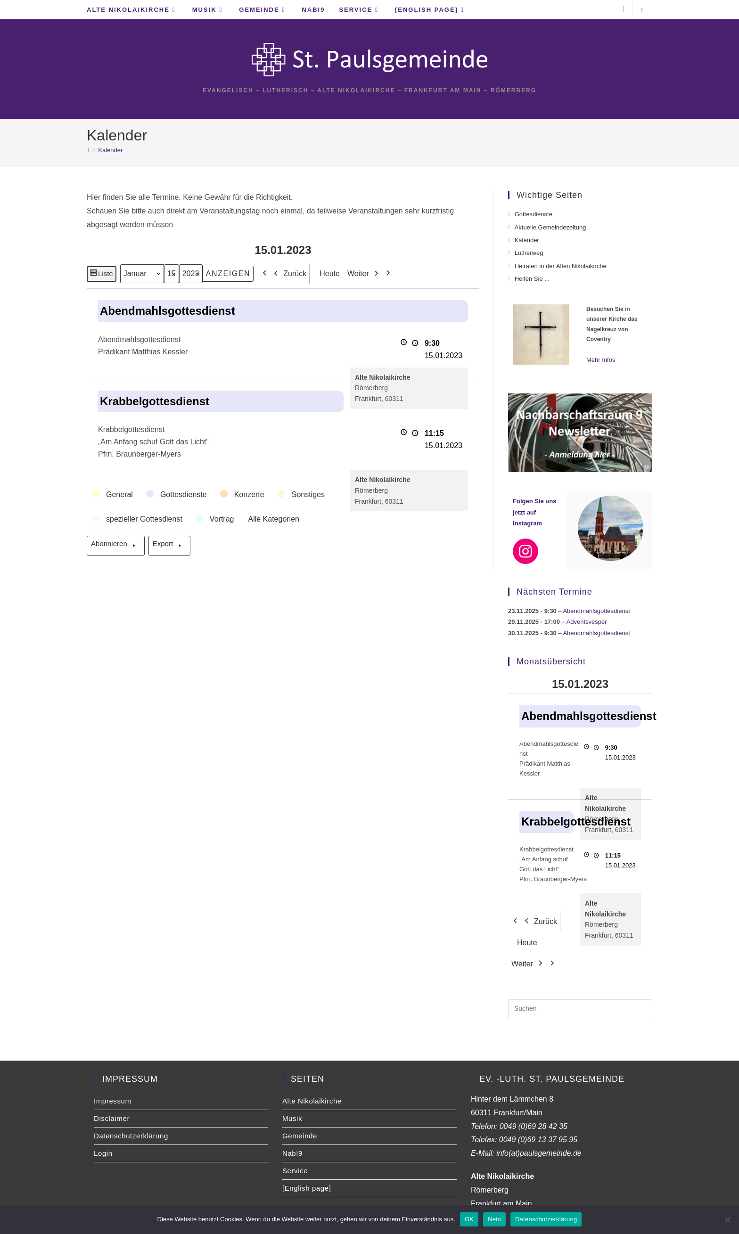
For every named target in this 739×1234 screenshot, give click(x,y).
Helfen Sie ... (532, 278)
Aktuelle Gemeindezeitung (550, 227)
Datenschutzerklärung (131, 1136)
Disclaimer (112, 1118)
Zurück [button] (287, 273)
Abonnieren (115, 545)
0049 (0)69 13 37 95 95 (538, 1140)
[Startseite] (88, 150)
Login (103, 1153)
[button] (113, 495)
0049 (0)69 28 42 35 (533, 1126)
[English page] (306, 1188)
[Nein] (727, 1219)
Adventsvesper (587, 621)
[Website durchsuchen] (642, 11)
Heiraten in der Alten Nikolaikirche (561, 266)
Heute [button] (327, 273)
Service (295, 1171)
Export (169, 545)
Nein (494, 1219)
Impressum (112, 1101)
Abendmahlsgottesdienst (596, 610)
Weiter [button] (365, 273)
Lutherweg (529, 252)
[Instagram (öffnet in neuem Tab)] (622, 9)
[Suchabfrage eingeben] (580, 1008)
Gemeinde (299, 1136)
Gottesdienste (533, 214)
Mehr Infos (600, 359)
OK (469, 1219)
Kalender (110, 150)
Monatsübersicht (551, 661)
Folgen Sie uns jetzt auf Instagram (534, 512)
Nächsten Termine (554, 592)
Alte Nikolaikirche (312, 1101)
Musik (292, 1118)
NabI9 (292, 1153)
